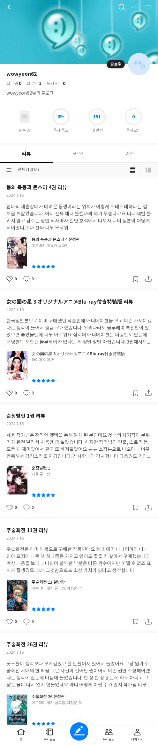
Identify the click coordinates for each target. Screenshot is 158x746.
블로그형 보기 (132, 170)
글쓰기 (79, 731)
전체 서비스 (148, 7)
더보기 (135, 7)
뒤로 (9, 7)
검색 (121, 7)
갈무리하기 (135, 279)
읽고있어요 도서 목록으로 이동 (24, 116)
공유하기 (148, 279)
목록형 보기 (148, 170)
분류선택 (9, 170)
